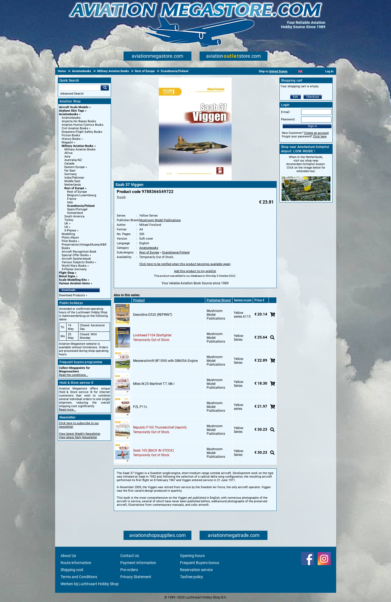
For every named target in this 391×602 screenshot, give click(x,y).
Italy (70, 202)
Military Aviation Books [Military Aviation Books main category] (80, 149)
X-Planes (70, 230)
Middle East (72, 181)
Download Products (72, 295)
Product (139, 300)
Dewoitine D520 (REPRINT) (152, 315)
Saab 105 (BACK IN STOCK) (153, 450)
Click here (320, 136)
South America (74, 216)
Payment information (138, 563)
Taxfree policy (191, 577)
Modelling (68, 234)
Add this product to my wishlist (195, 271)
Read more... (67, 409)
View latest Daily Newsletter (78, 437)
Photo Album (70, 237)
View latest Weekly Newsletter (79, 434)
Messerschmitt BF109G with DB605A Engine (165, 361)
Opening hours (192, 555)
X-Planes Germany (74, 269)
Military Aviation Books (77, 146)
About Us (68, 555)
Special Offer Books (75, 255)
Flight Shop (66, 273)
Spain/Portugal (77, 209)
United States (278, 71)
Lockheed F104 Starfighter (152, 335)
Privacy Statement (135, 577)
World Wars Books (74, 266)
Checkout (312, 97)
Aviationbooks (68, 114)
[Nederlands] (294, 71)
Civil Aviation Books (75, 128)
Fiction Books (71, 135)
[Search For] (80, 88)
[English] (300, 71)
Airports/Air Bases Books (79, 121)
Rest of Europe (74, 188)
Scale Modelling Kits (73, 280)
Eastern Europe (74, 167)
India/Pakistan (74, 177)
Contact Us (129, 555)
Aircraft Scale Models (74, 107)
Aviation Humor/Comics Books (82, 125)
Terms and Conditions (79, 577)
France (71, 199)
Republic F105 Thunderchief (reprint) (160, 427)
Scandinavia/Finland (80, 206)
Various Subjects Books (78, 262)
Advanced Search (72, 93)
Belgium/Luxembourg (81, 195)
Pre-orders (129, 570)
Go (105, 88)
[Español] (307, 71)
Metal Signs (67, 276)
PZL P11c (140, 407)
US (66, 227)
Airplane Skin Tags (71, 110)
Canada (69, 163)
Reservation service (196, 570)
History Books (71, 139)
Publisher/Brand (219, 300)
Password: (288, 119)
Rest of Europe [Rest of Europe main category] (77, 192)
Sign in (312, 126)
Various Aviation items (74, 283)
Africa (68, 153)
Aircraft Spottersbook (76, 258)
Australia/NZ (73, 160)
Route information (76, 563)
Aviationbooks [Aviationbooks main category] (71, 118)
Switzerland (75, 213)
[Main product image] (195, 179)
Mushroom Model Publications (160, 220)
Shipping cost (72, 570)
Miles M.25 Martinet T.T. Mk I (153, 384)
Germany (70, 174)
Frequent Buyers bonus (199, 563)
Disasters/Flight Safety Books (82, 132)
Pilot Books (69, 241)
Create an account (316, 133)
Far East (69, 170)
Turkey (68, 220)
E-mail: (285, 112)
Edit (295, 97)
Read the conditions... (73, 375)
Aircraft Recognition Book (79, 251)
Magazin (67, 142)
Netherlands (72, 184)
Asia (67, 156)
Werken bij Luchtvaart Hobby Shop (90, 584)
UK (66, 223)
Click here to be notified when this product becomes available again (185, 264)
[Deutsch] (314, 71)
